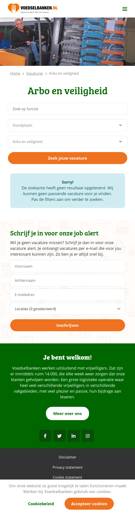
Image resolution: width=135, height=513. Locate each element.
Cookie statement (67, 477)
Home (15, 73)
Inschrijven (67, 325)
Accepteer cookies (89, 503)
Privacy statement (68, 467)
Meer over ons (67, 413)
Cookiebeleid (41, 503)
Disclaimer (67, 457)
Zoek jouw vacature (67, 158)
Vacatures (34, 73)
